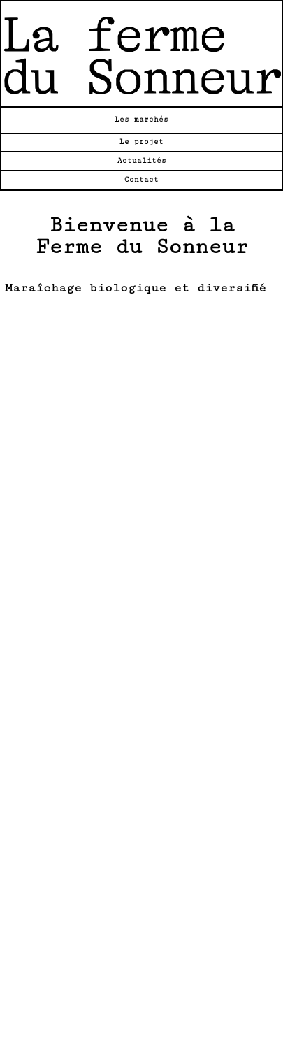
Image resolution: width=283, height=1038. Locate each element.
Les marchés (141, 119)
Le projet (141, 142)
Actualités (141, 161)
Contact (141, 179)
